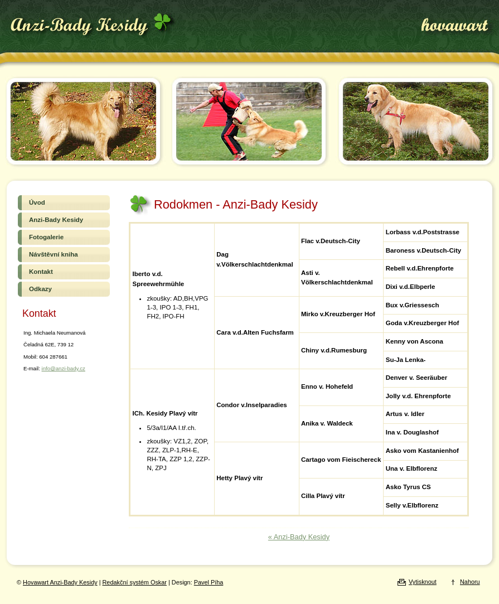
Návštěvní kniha (64, 254)
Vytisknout (423, 581)
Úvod (64, 202)
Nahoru (470, 581)
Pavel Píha (209, 582)
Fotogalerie (64, 237)
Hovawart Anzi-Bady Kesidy (92, 26)
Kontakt (64, 271)
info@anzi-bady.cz (63, 368)
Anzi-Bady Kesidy (64, 219)
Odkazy (64, 289)
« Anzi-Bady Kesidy (299, 537)
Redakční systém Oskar (135, 582)
